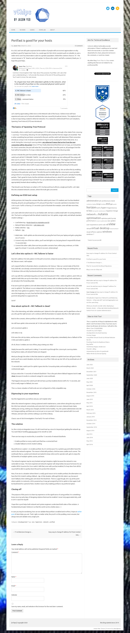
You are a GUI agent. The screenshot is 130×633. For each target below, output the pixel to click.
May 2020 (89, 382)
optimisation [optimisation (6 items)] (94, 218)
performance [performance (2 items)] (91, 221)
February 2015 (91, 413)
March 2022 (90, 368)
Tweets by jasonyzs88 (94, 240)
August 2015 (90, 396)
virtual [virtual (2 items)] (89, 228)
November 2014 (91, 420)
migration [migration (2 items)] (109, 211)
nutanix (22, 30)
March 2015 (90, 409)
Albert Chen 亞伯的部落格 (95, 328)
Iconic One (97, 628)
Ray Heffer (90, 344)
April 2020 (90, 385)
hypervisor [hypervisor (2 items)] (111, 208)
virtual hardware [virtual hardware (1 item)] (114, 228)
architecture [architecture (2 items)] (106, 201)
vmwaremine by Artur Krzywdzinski (97, 351)
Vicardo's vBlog (91, 349)
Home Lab (42, 30)
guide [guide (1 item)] (115, 204)
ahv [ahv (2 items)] (100, 201)
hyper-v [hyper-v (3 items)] (104, 208)
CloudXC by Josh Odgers (94, 330)
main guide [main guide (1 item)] (95, 211)
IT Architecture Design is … (23, 532)
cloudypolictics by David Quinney (97, 333)
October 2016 (91, 389)
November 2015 (91, 392)
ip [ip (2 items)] (116, 208)
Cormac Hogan (91, 335)
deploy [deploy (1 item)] (94, 204)
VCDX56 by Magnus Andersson (96, 346)
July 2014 (89, 434)
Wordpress (117, 628)
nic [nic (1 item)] (97, 214)
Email (13, 586)
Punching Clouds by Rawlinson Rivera (98, 342)
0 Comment (79, 46)
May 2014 (89, 441)
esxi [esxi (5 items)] (108, 203)
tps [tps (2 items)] (109, 221)
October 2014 (91, 423)
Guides (32, 30)
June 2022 (90, 364)
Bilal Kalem (90, 280)
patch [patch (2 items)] (110, 218)
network (46, 522)
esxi (33, 522)
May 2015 (89, 402)
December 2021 (91, 371)
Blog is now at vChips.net (94, 269)
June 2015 (90, 399)
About (52, 30)
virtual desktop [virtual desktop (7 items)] (100, 228)
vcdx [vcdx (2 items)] (104, 225)
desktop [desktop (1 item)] (103, 204)
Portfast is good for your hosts (96, 259)
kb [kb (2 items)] (87, 211)
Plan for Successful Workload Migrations (99, 266)
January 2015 (91, 416)
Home (13, 30)
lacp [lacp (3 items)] (90, 211)
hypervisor (39, 522)
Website (14, 595)
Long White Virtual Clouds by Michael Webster (101, 337)
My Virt (89, 340)
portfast (52, 522)
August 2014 (90, 430)
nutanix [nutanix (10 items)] (103, 214)
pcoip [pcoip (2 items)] (114, 218)
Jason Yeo (17, 46)
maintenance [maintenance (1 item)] (102, 211)
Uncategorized (22, 522)
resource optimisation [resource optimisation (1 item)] (102, 221)
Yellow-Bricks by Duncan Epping (96, 353)
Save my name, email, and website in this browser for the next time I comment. (37, 606)
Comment (15, 552)
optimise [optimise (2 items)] (104, 218)
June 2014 (90, 437)
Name (13, 577)
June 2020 (90, 378)
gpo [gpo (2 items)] (111, 204)
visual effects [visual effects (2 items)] (91, 232)
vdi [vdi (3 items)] (107, 225)
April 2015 (90, 406)
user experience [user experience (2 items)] (92, 225)
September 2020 (92, 375)
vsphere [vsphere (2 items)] (99, 232)
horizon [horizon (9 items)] (91, 207)
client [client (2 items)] (113, 201)
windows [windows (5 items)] (107, 231)
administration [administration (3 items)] (93, 201)
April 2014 (90, 444)
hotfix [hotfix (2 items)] (98, 208)
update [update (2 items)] (113, 221)
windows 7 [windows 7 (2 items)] (90, 234)
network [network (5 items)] (91, 214)
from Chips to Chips (103, 60)
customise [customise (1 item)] (89, 204)
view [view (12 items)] (112, 224)
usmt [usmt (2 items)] (100, 225)
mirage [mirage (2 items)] (115, 211)
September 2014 (92, 427)
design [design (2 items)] (98, 204)
